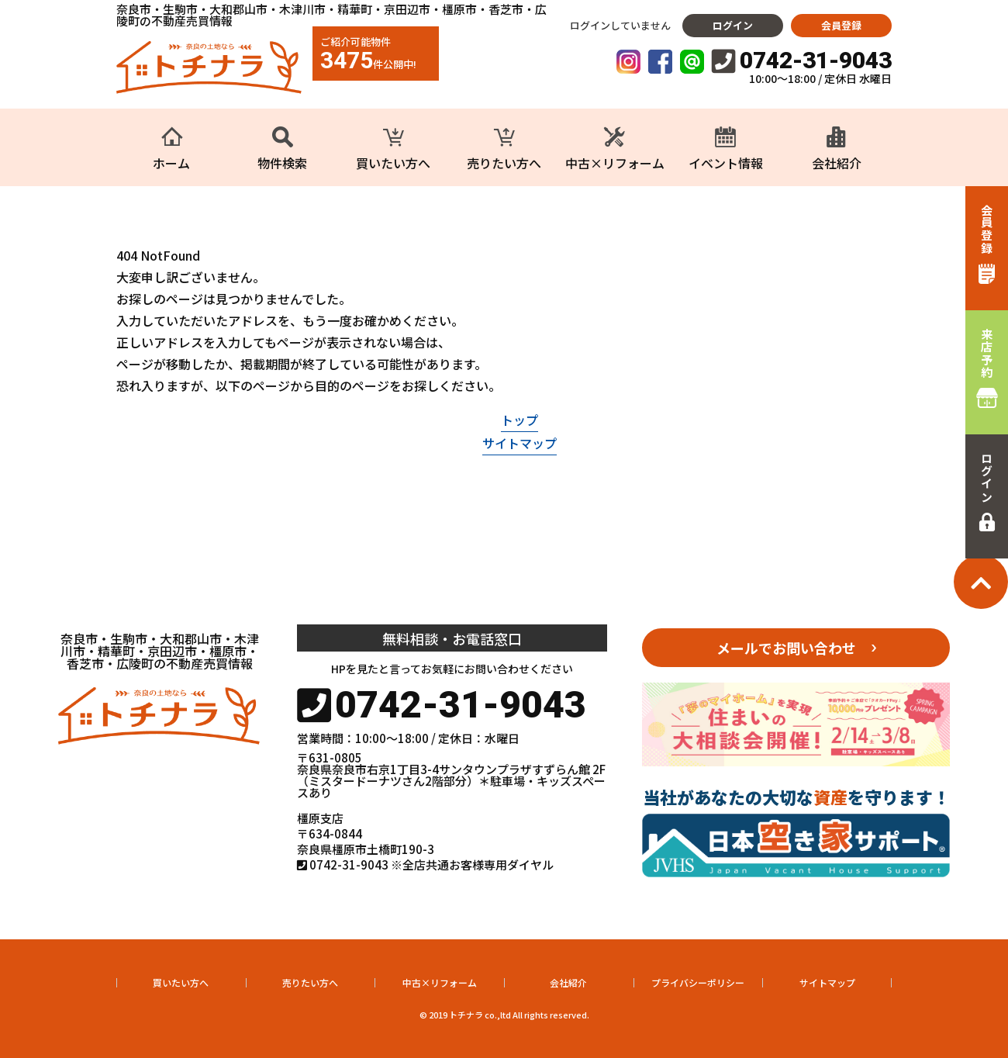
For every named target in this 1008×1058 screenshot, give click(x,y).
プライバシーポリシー (697, 982)
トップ (519, 419)
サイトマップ (519, 443)
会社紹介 (568, 982)
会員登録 (841, 25)
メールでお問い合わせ (786, 648)
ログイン (733, 25)
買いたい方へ (181, 982)
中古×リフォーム (439, 982)
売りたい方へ (310, 982)
